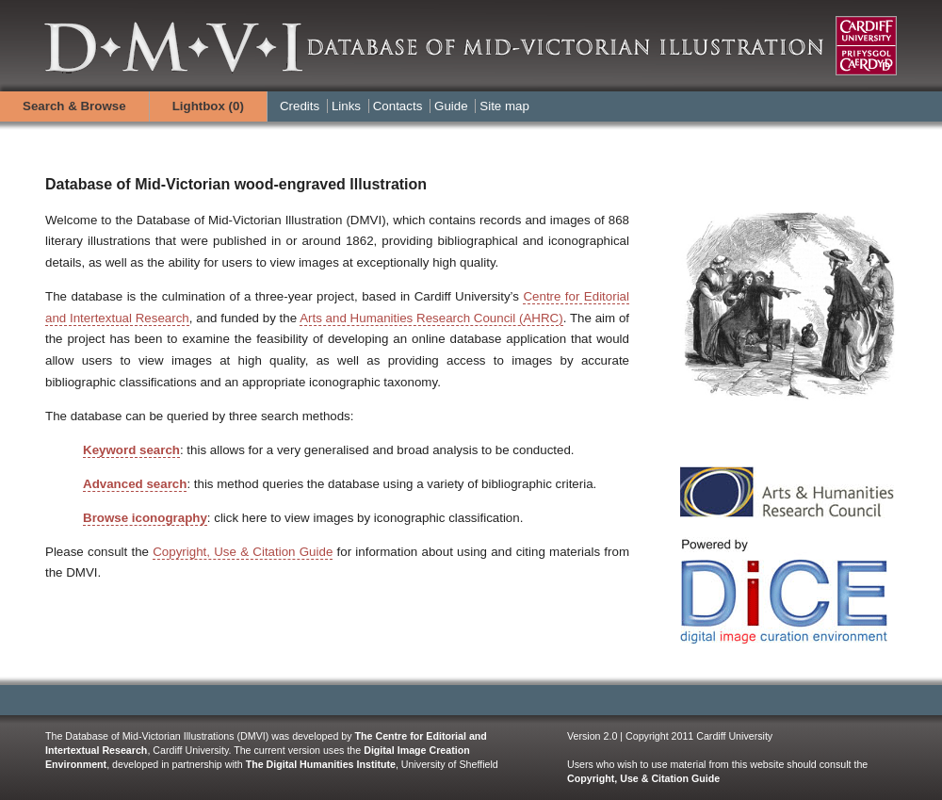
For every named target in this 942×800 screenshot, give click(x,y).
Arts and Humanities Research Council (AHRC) (431, 318)
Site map (504, 106)
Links (346, 106)
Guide (451, 106)
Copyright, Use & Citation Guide (243, 552)
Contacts (398, 106)
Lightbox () (208, 106)
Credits (299, 106)
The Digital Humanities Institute (321, 764)
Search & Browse (74, 106)
